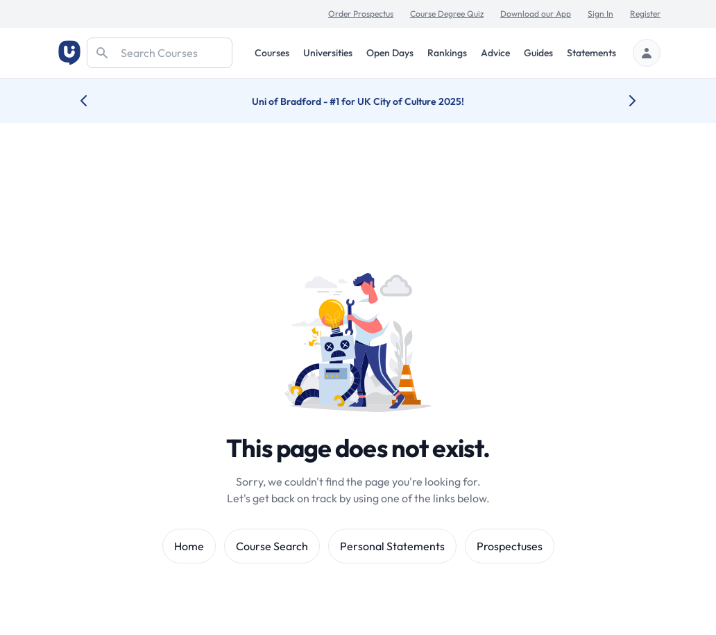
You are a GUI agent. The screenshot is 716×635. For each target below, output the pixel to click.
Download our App (535, 13)
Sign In (600, 13)
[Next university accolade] (621, 100)
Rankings (447, 53)
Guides (538, 53)
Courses (272, 53)
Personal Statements (392, 546)
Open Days (390, 53)
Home (189, 546)
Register (645, 13)
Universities (327, 53)
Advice (495, 53)
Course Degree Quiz (447, 13)
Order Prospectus (360, 13)
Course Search (272, 546)
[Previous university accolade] (94, 100)
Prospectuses (510, 546)
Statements (591, 53)
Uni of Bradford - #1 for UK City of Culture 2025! (358, 101)
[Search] (159, 53)
